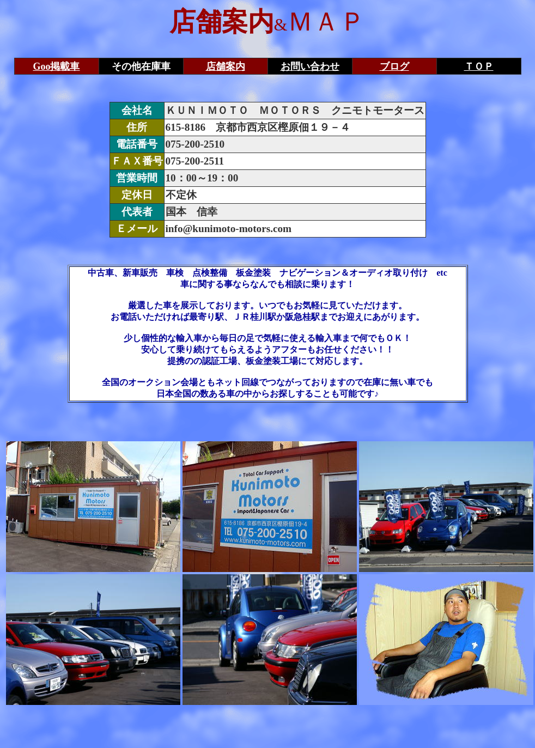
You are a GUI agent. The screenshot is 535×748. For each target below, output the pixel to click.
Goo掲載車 (56, 66)
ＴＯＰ (479, 66)
